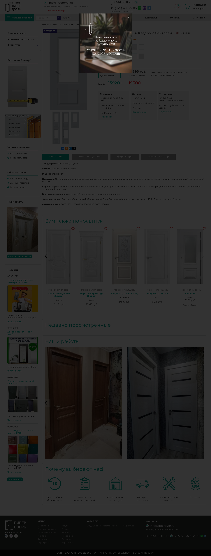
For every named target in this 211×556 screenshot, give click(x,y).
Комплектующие (89, 156)
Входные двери (16, 33)
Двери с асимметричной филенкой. (20, 382)
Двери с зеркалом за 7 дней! (19, 332)
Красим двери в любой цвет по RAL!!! (20, 431)
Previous (46, 256)
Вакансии (66, 539)
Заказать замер (56, 10)
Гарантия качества (47, 532)
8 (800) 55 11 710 (122, 2)
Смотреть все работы (19, 256)
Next (202, 256)
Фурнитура (13, 45)
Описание (56, 156)
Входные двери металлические (102, 526)
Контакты (151, 17)
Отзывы (65, 529)
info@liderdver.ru (60, 2)
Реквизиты (43, 539)
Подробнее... (190, 305)
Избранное (125, 17)
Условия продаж (143, 552)
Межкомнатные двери (20, 39)
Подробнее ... (107, 116)
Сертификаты (44, 542)
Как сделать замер (19, 153)
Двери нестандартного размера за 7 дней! (20, 281)
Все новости (15, 479)
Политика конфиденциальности (112, 552)
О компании (199, 17)
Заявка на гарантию (19, 183)
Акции (67, 17)
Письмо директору (19, 178)
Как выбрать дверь (19, 158)
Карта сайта (67, 542)
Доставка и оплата (95, 17)
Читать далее (14, 321)
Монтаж (175, 17)
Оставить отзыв (17, 187)
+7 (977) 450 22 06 (124, 8)
